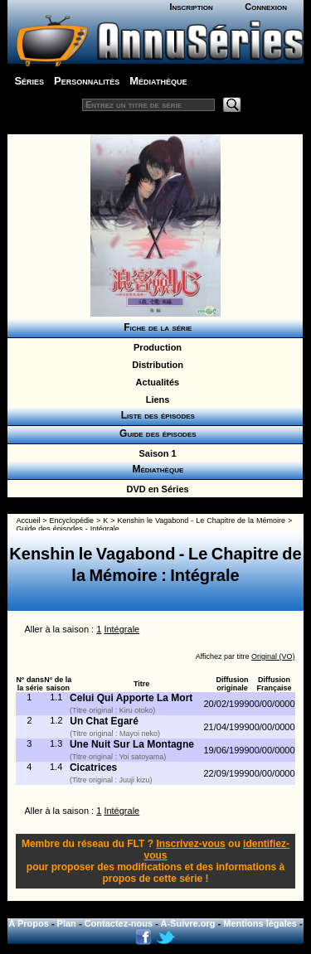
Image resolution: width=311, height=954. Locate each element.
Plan (66, 923)
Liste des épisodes (155, 415)
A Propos (28, 923)
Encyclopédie (72, 520)
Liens (155, 399)
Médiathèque (158, 81)
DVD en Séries (154, 489)
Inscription (190, 7)
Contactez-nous (119, 923)
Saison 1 (155, 453)
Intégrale (121, 629)
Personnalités (86, 81)
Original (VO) (273, 656)
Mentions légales (260, 923)
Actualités (155, 382)
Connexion (266, 7)
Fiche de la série (155, 327)
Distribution (155, 365)
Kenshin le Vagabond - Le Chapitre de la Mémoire (201, 520)
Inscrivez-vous (190, 844)
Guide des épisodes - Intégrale (67, 529)
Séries (29, 81)
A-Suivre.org (188, 923)
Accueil (28, 520)
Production (155, 347)
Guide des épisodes (155, 433)
